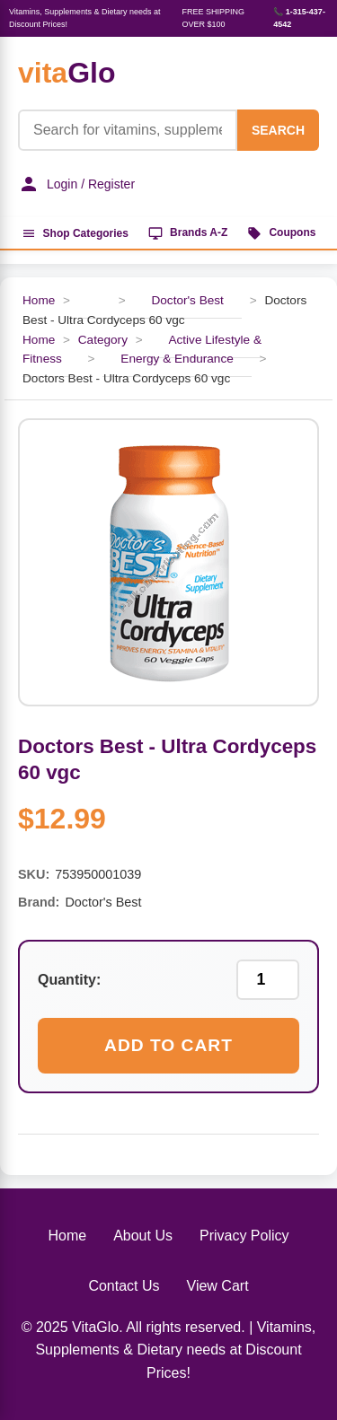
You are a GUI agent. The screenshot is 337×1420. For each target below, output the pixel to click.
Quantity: (69, 979)
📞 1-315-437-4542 (299, 18)
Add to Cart (168, 1045)
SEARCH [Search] (278, 130)
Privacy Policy (244, 1235)
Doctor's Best (187, 300)
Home (38, 300)
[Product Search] (127, 130)
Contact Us (123, 1285)
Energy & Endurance (176, 358)
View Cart (218, 1285)
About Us (143, 1235)
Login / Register (76, 184)
